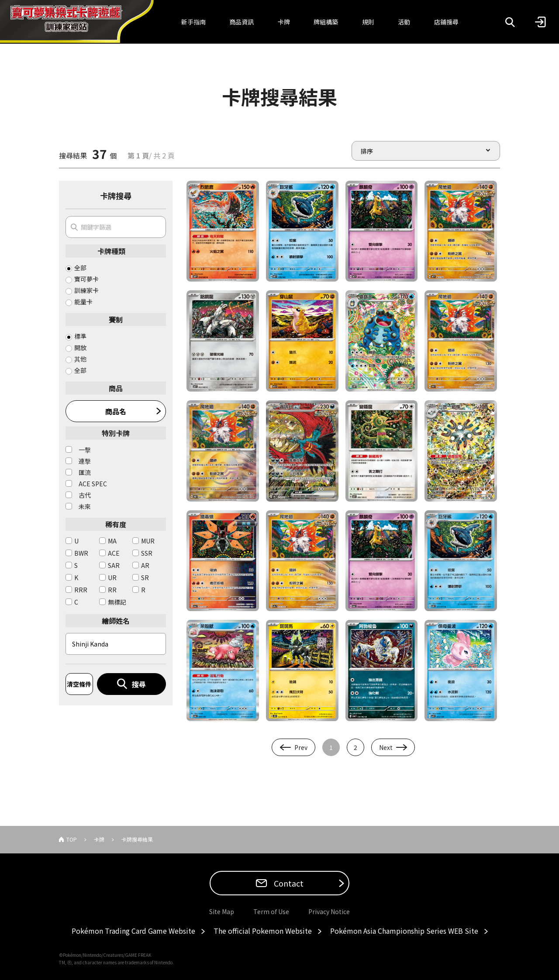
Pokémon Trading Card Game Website (133, 930)
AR (145, 565)
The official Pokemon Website (263, 930)
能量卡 (83, 301)
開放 (80, 347)
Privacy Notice (329, 911)
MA (112, 540)
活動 (404, 21)
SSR (146, 553)
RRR (80, 589)
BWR (81, 553)
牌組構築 (326, 21)
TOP (71, 839)
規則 (368, 21)
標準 (80, 336)
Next (386, 747)
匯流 (85, 472)
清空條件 (79, 684)
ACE (114, 553)
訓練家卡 (86, 290)
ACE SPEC (93, 483)
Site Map (221, 911)
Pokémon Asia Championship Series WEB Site (404, 930)
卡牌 (284, 21)
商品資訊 (241, 21)
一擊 (85, 449)
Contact (288, 883)
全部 (80, 267)
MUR (148, 540)
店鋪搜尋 (446, 21)
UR (112, 577)
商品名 (115, 411)
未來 (85, 506)
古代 (85, 495)
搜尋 (139, 684)
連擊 (85, 461)
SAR (114, 565)
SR (145, 577)
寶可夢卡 (86, 279)
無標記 (117, 602)
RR (112, 589)
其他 (80, 358)
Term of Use (271, 911)
